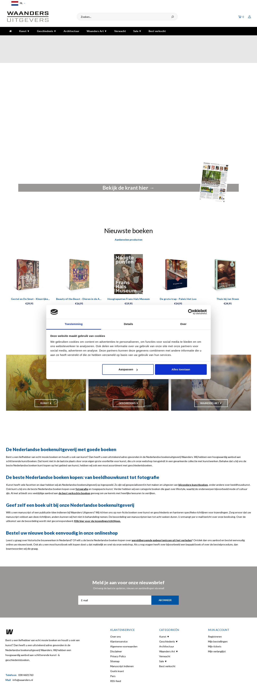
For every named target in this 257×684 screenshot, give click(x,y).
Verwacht (120, 31)
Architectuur (71, 31)
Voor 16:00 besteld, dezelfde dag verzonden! (33, 39)
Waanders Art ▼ (97, 31)
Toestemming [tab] (74, 324)
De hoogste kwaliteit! (237, 39)
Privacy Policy (118, 636)
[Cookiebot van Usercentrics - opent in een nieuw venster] (191, 312)
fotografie (82, 468)
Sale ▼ (137, 31)
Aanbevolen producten (128, 219)
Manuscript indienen (122, 646)
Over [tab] (183, 324)
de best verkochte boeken (74, 473)
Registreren (215, 616)
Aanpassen (128, 369)
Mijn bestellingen (218, 621)
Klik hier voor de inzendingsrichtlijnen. (97, 500)
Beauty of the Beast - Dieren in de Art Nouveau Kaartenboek (79, 279)
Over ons (115, 616)
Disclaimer (116, 631)
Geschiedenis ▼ (46, 31)
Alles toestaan (181, 369)
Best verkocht (157, 31)
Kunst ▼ (24, 31)
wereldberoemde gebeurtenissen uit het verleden (162, 520)
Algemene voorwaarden (123, 626)
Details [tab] (128, 324)
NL (17, 3)
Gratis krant (117, 651)
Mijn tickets (214, 626)
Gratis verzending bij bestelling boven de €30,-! (112, 39)
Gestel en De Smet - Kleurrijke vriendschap (29, 279)
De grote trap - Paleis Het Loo (178, 278)
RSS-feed (115, 660)
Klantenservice (119, 621)
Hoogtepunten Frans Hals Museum (128, 278)
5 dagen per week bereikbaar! (181, 39)
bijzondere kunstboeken (193, 464)
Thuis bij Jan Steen (227, 278)
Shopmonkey (68, 678)
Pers (113, 655)
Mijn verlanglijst (217, 631)
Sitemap (115, 641)
